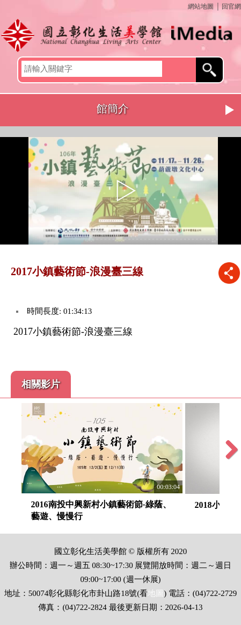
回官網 (231, 6)
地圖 (156, 593)
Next (230, 110)
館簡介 (113, 108)
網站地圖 (201, 6)
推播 (229, 273)
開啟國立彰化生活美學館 (120, 34)
